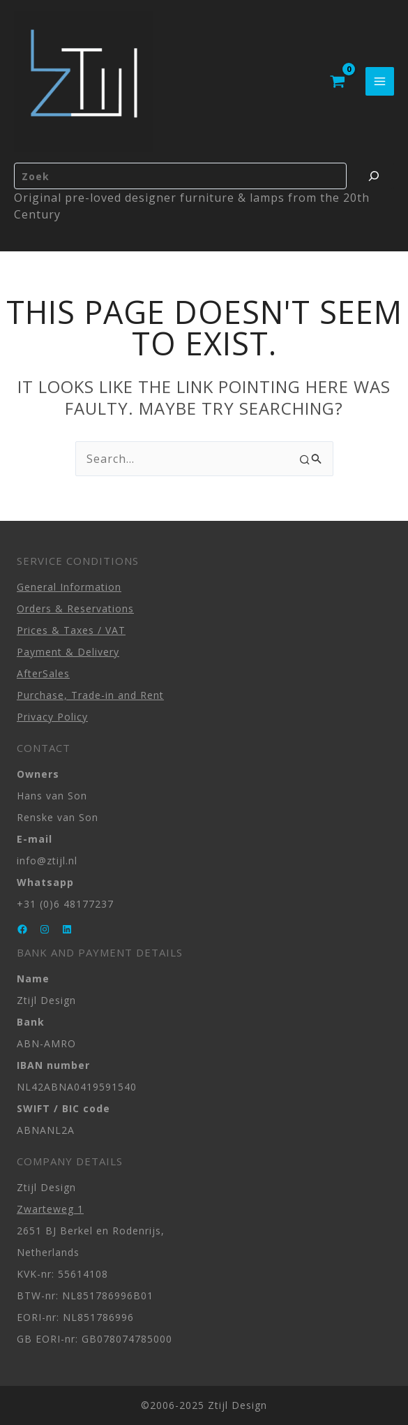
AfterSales (43, 673)
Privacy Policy (52, 716)
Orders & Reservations (75, 608)
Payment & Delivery (68, 651)
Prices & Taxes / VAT (71, 630)
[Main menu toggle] (379, 81)
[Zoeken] (374, 176)
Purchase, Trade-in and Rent (90, 695)
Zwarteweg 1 (50, 1209)
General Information (69, 586)
